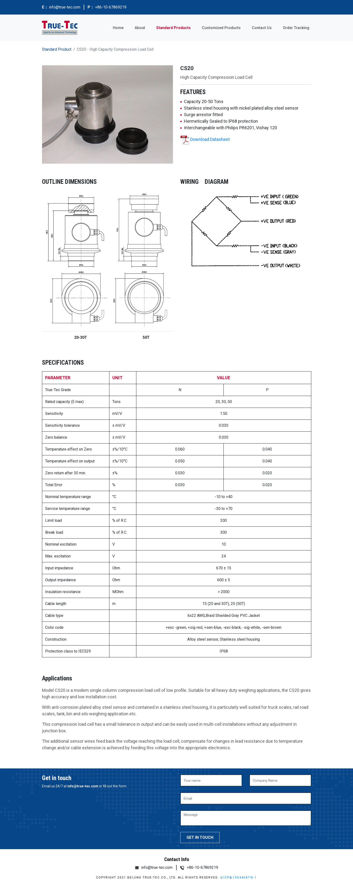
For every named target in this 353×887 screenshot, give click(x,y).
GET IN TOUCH (200, 837)
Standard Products (173, 27)
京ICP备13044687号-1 (238, 877)
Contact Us (262, 27)
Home (118, 27)
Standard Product (56, 49)
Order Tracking (296, 27)
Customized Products (221, 27)
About (140, 27)
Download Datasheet (210, 139)
